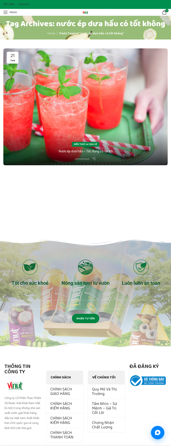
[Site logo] (85, 12)
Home (51, 33)
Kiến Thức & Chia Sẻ (85, 144)
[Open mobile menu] (10, 12)
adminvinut (82, 159)
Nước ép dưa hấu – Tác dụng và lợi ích (86, 151)
